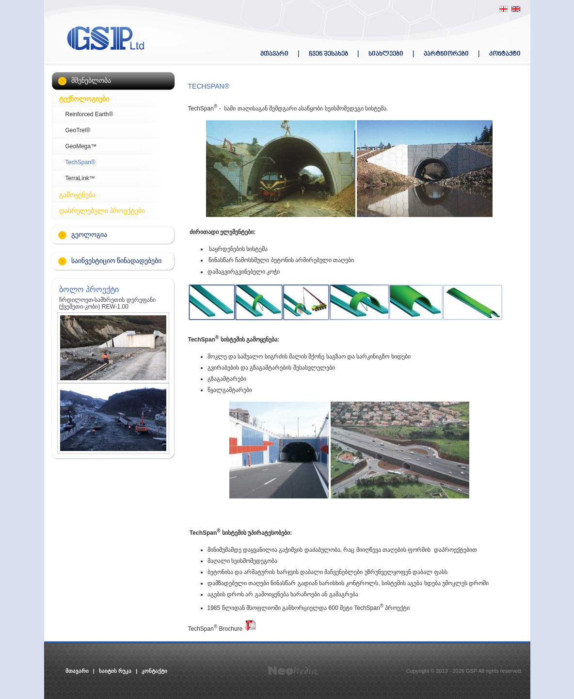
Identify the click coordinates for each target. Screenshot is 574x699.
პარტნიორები (446, 54)
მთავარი (274, 54)
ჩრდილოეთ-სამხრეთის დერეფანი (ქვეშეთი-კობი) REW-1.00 (107, 303)
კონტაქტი (505, 54)
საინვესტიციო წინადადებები (116, 260)
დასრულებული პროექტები (102, 211)
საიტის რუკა (115, 671)
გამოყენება (77, 195)
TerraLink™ (80, 178)
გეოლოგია (89, 234)
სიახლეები (385, 54)
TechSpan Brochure (222, 628)
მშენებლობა (91, 80)
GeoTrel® (78, 130)
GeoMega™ (81, 146)
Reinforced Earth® (89, 114)
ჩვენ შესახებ (328, 54)
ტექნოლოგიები (84, 99)
